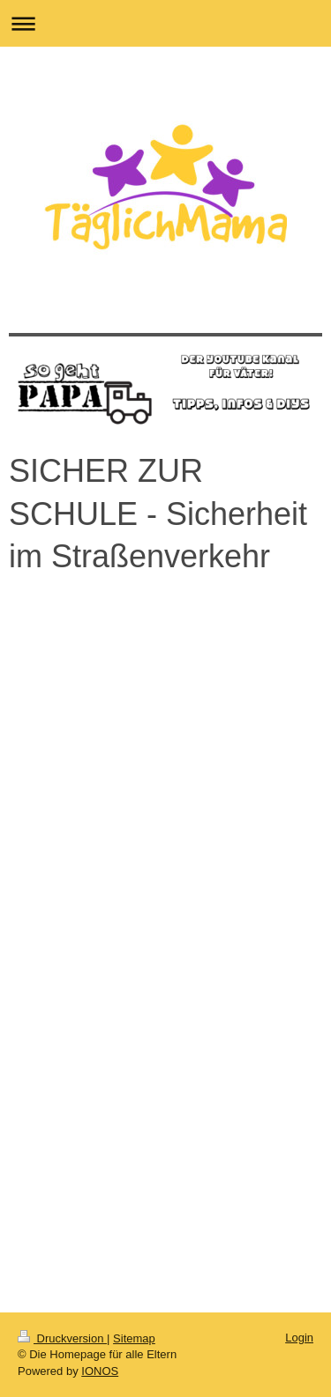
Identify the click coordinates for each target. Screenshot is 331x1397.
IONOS (99, 1371)
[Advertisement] (165, 1096)
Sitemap (134, 1338)
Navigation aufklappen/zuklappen (165, 23)
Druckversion (62, 1338)
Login (299, 1337)
